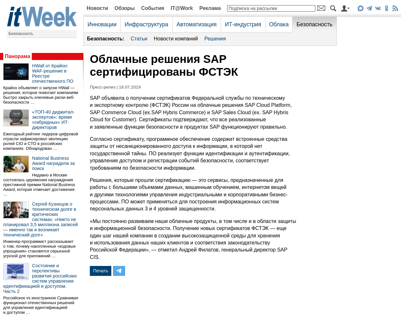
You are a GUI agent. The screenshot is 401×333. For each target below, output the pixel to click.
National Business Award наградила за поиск (53, 163)
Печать (100, 270)
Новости (97, 8)
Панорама (17, 56)
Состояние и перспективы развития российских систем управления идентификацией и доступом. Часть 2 (40, 278)
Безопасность (21, 33)
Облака (279, 24)
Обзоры (125, 8)
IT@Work (182, 8)
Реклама (210, 8)
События (152, 8)
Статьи (139, 38)
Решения (215, 38)
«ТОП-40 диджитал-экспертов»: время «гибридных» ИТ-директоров (53, 119)
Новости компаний (176, 38)
